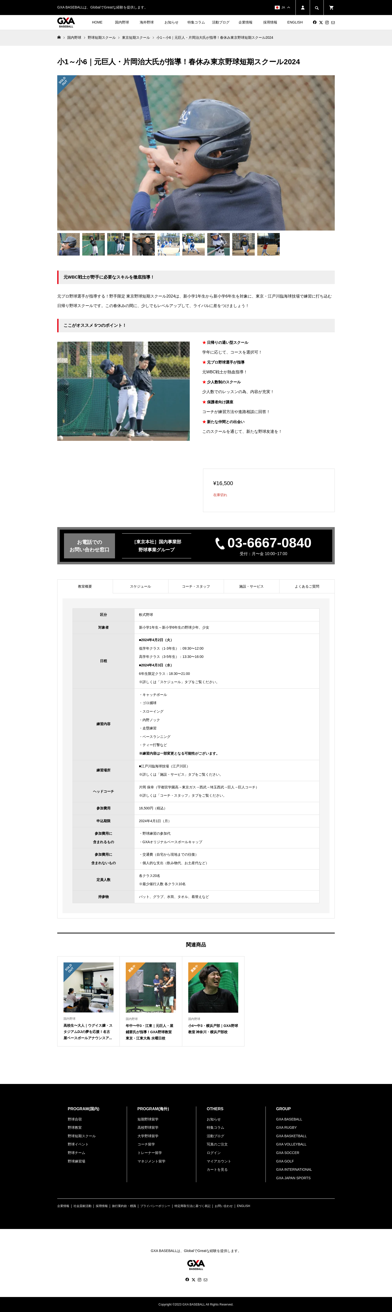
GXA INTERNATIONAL (294, 1169)
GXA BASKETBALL (291, 1136)
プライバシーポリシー (155, 1206)
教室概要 (85, 586)
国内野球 (122, 22)
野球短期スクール (82, 1136)
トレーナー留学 (150, 1153)
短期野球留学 (148, 1119)
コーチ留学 (146, 1144)
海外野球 (147, 22)
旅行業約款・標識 (124, 1206)
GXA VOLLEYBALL (291, 1144)
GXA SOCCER (288, 1153)
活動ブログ (221, 22)
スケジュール (140, 586)
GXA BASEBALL (289, 1119)
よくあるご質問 (307, 586)
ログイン (214, 1153)
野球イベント (78, 1144)
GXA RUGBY (286, 1127)
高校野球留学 (148, 1127)
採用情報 (270, 22)
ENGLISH (294, 22)
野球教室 (75, 1127)
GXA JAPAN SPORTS (293, 1178)
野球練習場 (76, 1161)
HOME (97, 22)
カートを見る (217, 1169)
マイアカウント (219, 1161)
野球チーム (76, 1153)
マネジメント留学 (152, 1161)
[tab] (85, 586)
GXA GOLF (285, 1161)
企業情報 (245, 22)
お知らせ (171, 22)
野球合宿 (75, 1119)
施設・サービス (251, 586)
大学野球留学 (148, 1136)
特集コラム (196, 22)
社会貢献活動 (83, 1206)
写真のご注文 (217, 1144)
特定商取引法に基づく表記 (192, 1206)
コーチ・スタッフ (196, 586)
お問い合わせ (224, 1206)
